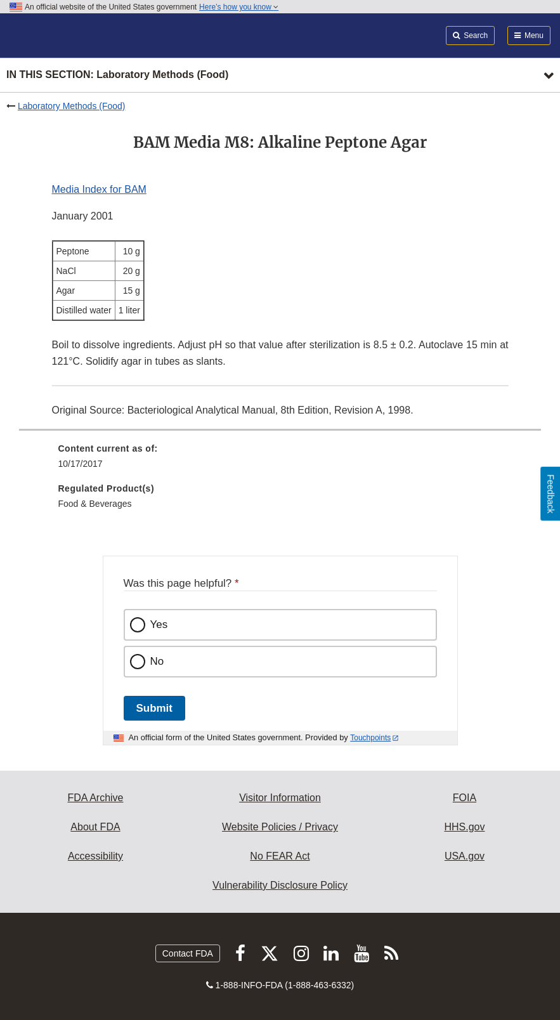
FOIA (464, 797)
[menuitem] (280, 460)
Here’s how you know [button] (238, 7)
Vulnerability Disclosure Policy (280, 885)
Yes (159, 624)
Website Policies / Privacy (280, 826)
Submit (154, 708)
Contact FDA (187, 953)
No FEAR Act (279, 856)
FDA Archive (95, 797)
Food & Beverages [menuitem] (95, 504)
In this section (117, 75)
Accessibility (95, 856)
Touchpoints (370, 737)
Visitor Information (280, 797)
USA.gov (465, 856)
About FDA (95, 826)
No (157, 661)
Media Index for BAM (99, 189)
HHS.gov (464, 826)
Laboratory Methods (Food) (72, 106)
